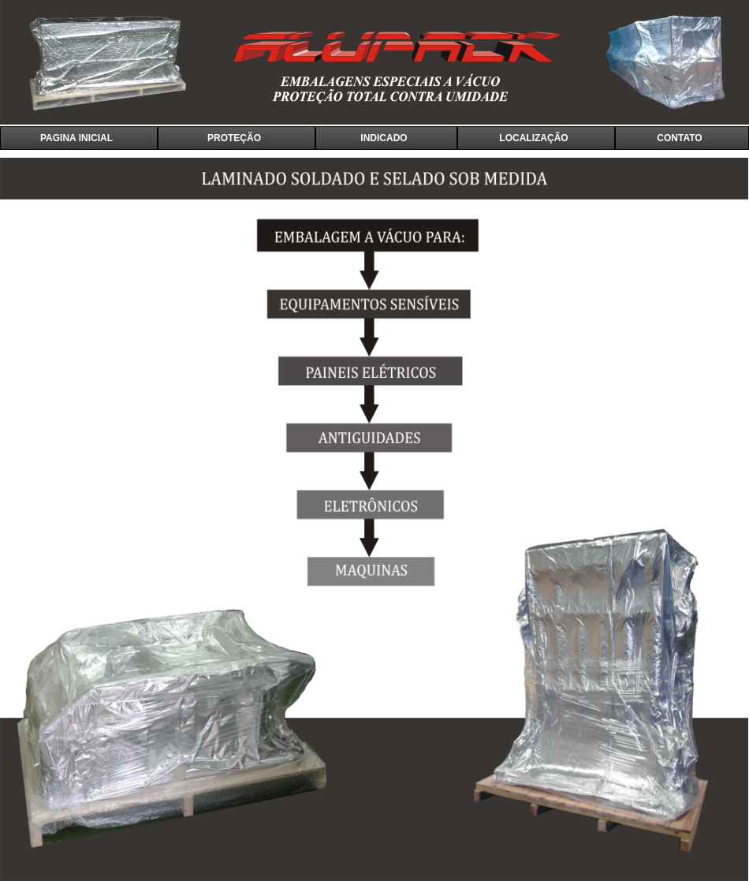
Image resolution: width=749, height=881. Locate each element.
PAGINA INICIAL (76, 138)
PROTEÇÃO (234, 138)
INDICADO (383, 138)
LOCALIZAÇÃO (533, 138)
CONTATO (679, 138)
